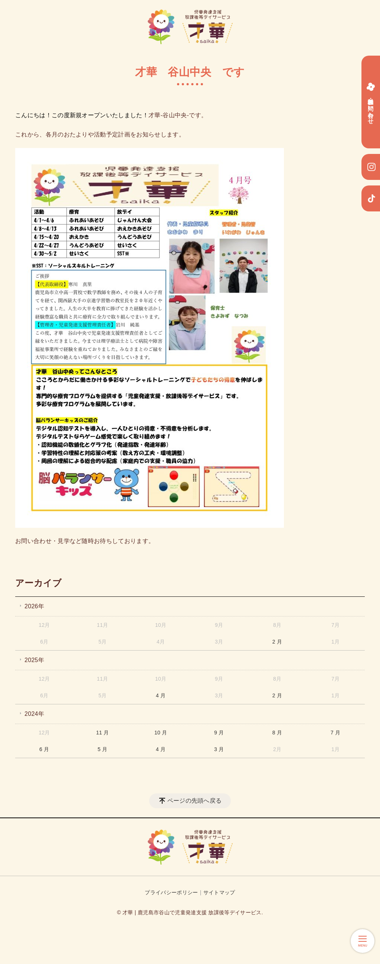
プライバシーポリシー (171, 892)
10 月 (160, 733)
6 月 (44, 749)
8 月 (277, 733)
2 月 (277, 642)
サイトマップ (219, 892)
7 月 (336, 733)
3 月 (219, 749)
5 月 (103, 749)
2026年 (34, 606)
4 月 (161, 695)
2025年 (34, 660)
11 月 (102, 733)
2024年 (34, 714)
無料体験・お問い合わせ (371, 102)
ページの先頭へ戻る (194, 800)
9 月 (219, 733)
